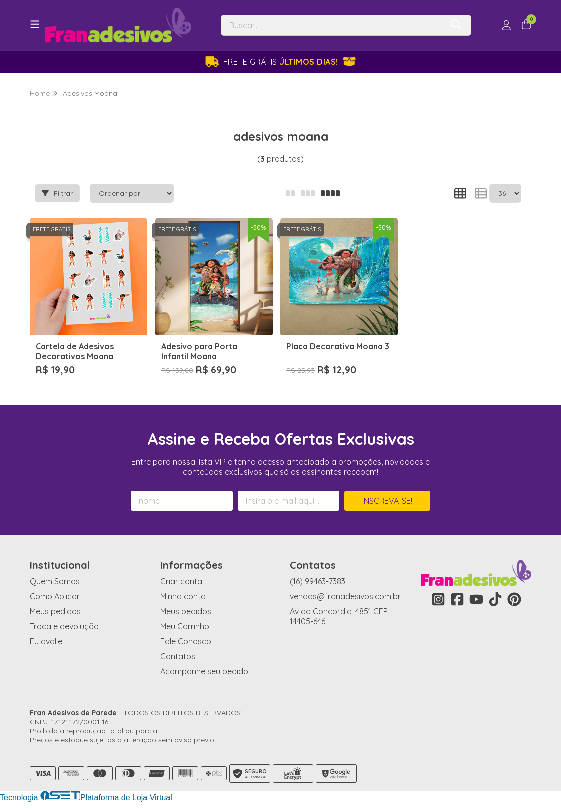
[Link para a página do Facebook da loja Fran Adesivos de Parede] (457, 599)
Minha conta (183, 596)
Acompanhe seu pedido (204, 671)
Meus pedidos (55, 611)
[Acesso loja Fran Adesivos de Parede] (506, 25)
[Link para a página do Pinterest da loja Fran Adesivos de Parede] (514, 599)
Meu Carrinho (184, 626)
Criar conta (181, 581)
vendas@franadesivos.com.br (345, 596)
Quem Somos (55, 581)
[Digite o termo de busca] (331, 25)
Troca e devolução (64, 626)
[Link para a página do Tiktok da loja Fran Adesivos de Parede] (495, 599)
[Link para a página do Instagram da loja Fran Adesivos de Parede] (438, 599)
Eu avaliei (47, 641)
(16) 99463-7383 (317, 581)
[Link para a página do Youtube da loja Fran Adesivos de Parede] (476, 599)
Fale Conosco (185, 641)
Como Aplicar (55, 596)
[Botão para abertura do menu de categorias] (35, 24)
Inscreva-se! (387, 501)
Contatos (177, 656)
